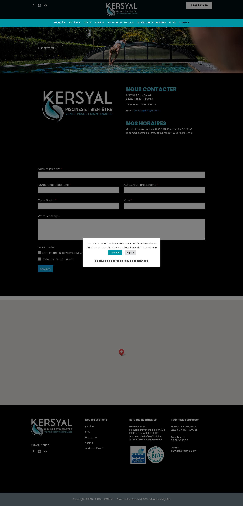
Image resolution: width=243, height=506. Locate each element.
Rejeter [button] (130, 252)
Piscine (73, 22)
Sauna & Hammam (119, 22)
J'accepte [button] (115, 252)
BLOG (172, 22)
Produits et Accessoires (151, 22)
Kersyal (58, 22)
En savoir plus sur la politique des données (121, 260)
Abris (98, 22)
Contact (184, 22)
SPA (86, 22)
